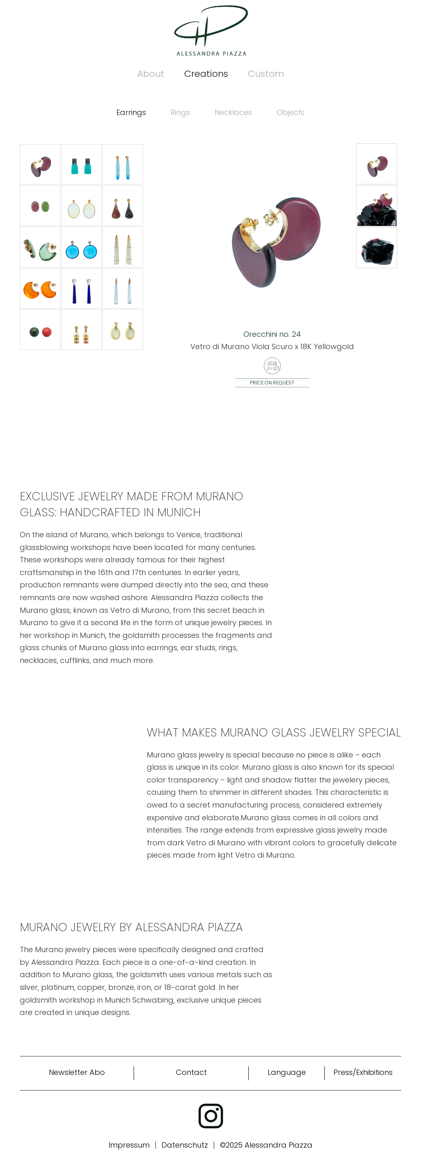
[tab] (131, 113)
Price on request (272, 382)
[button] (376, 164)
